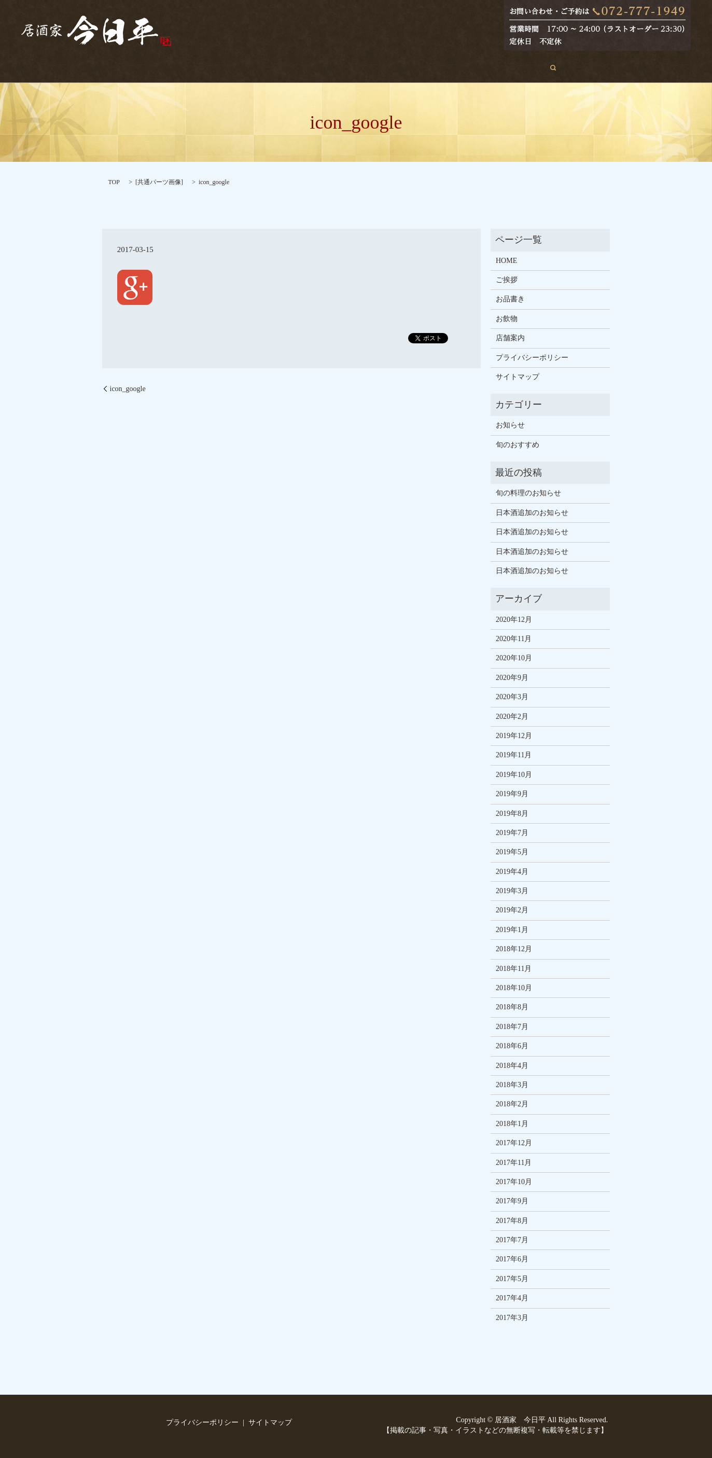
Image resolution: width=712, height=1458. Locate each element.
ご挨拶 (244, 68)
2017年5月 (512, 1279)
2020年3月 (512, 697)
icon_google (128, 389)
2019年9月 (512, 794)
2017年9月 (512, 1201)
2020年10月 (514, 658)
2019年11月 (514, 755)
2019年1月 (512, 930)
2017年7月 (512, 1240)
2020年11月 (514, 639)
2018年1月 (512, 1124)
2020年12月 (514, 619)
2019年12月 (514, 736)
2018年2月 (512, 1104)
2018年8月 (512, 1007)
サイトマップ (517, 377)
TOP (114, 182)
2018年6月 (512, 1046)
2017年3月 (512, 1318)
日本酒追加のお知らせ (532, 513)
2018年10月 (514, 988)
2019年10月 (514, 775)
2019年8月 (512, 813)
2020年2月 (512, 716)
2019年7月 (512, 833)
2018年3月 (512, 1085)
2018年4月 (512, 1066)
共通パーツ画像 (159, 182)
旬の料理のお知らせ (528, 493)
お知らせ (510, 425)
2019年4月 (512, 872)
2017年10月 (514, 1182)
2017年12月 (514, 1143)
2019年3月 (512, 891)
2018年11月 (514, 969)
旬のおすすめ (294, 68)
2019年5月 (512, 852)
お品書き (347, 68)
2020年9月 (512, 678)
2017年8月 (512, 1221)
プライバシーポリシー (532, 358)
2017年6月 (512, 1259)
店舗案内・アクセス (451, 68)
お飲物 (391, 68)
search (510, 67)
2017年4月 (512, 1298)
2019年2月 (512, 910)
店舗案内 (510, 338)
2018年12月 (514, 949)
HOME (205, 68)
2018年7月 (512, 1027)
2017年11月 (514, 1163)
